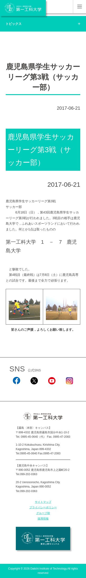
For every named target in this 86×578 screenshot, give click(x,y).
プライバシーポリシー (43, 507)
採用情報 (43, 518)
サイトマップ (43, 501)
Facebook (16, 390)
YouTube (51, 390)
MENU (79, 6)
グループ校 (43, 513)
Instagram (69, 390)
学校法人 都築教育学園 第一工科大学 (23, 8)
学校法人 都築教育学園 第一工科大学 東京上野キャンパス (43, 538)
